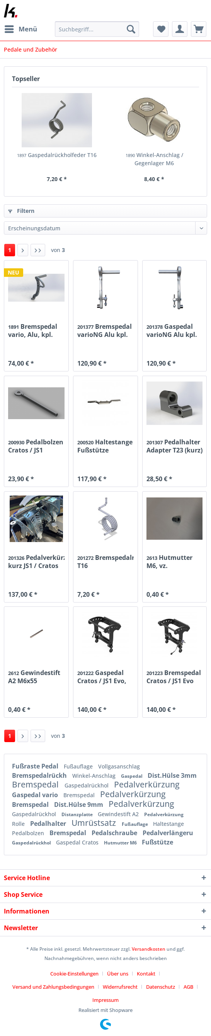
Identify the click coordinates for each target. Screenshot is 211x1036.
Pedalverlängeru (168, 833)
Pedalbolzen (29, 833)
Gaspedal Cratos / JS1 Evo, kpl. (101, 676)
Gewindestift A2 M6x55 (34, 676)
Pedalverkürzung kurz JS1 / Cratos (36, 561)
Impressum (105, 999)
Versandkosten (148, 949)
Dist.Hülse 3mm (172, 775)
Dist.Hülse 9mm (79, 804)
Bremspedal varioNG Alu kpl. (104, 330)
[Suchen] (131, 29)
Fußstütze (157, 842)
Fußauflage (79, 766)
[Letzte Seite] (38, 250)
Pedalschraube (115, 833)
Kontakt (146, 973)
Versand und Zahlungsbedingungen (53, 986)
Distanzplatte (77, 814)
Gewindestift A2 (119, 814)
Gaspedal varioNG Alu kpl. (171, 330)
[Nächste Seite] (22, 250)
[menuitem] (20, 29)
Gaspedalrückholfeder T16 (57, 155)
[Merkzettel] (160, 29)
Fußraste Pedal (36, 766)
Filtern (21, 210)
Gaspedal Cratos (78, 842)
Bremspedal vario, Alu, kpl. (32, 330)
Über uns (117, 973)
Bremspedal (36, 784)
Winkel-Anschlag (94, 775)
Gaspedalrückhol (87, 785)
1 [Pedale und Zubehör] (9, 250)
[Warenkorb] (198, 29)
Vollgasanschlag (119, 766)
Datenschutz (160, 986)
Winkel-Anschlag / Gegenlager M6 (154, 159)
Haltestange (168, 823)
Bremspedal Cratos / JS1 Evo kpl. (173, 676)
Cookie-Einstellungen (74, 973)
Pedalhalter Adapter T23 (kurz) (174, 446)
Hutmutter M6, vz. (169, 561)
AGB (188, 986)
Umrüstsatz (94, 822)
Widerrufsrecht (120, 986)
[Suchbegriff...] (97, 29)
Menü (21, 28)
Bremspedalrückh (40, 775)
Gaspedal (132, 776)
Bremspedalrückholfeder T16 (105, 561)
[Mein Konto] (179, 29)
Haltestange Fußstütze (105, 446)
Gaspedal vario (36, 795)
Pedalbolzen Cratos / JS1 (35, 446)
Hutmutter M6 (121, 842)
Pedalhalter (49, 823)
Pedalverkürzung (147, 784)
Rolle (19, 823)
